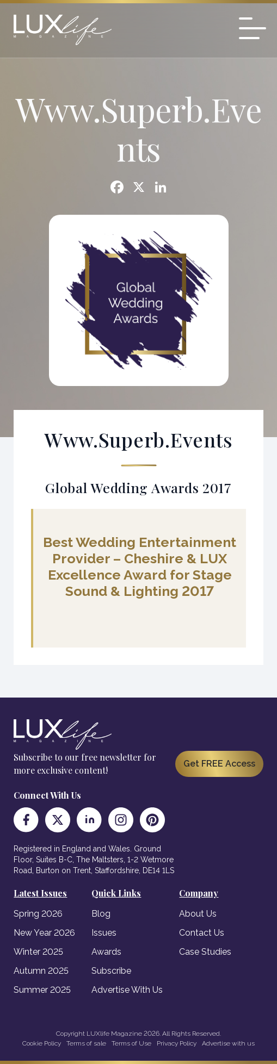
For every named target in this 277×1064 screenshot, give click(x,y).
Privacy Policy (176, 1043)
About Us (198, 914)
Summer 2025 (42, 990)
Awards (106, 952)
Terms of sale (86, 1043)
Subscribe (111, 971)
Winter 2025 (38, 952)
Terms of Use (131, 1043)
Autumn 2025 (41, 971)
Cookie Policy (41, 1043)
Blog (100, 914)
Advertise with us (228, 1043)
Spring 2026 (38, 914)
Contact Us (201, 933)
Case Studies (205, 952)
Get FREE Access (219, 763)
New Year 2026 (44, 933)
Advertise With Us (127, 990)
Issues (103, 933)
